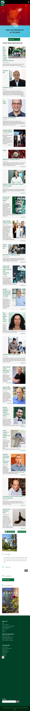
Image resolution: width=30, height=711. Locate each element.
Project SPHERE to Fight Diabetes (7, 131)
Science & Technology (6, 635)
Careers (3, 630)
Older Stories (22, 531)
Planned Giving (4, 652)
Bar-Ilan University (5, 624)
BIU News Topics (6, 580)
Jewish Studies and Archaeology (7, 637)
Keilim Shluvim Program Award (7, 222)
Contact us (4, 631)
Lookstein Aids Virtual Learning (11, 354)
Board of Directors (5, 628)
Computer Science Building (6, 648)
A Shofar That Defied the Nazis (6, 510)
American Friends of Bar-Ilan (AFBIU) (8, 626)
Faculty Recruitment (5, 651)
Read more (23, 66)
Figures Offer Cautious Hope (7, 388)
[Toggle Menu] (15, 2)
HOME (3, 623)
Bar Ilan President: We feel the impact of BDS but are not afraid (7, 292)
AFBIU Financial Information (6, 627)
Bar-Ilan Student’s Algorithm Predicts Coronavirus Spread (6, 412)
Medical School (4, 649)
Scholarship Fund (5, 647)
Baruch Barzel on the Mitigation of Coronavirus (6, 369)
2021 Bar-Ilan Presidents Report (6, 198)
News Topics (12, 40)
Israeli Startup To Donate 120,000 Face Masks (6, 434)
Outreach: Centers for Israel (7, 638)
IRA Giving (3, 654)
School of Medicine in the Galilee (7, 640)
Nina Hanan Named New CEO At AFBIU (5, 317)
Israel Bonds (4, 655)
